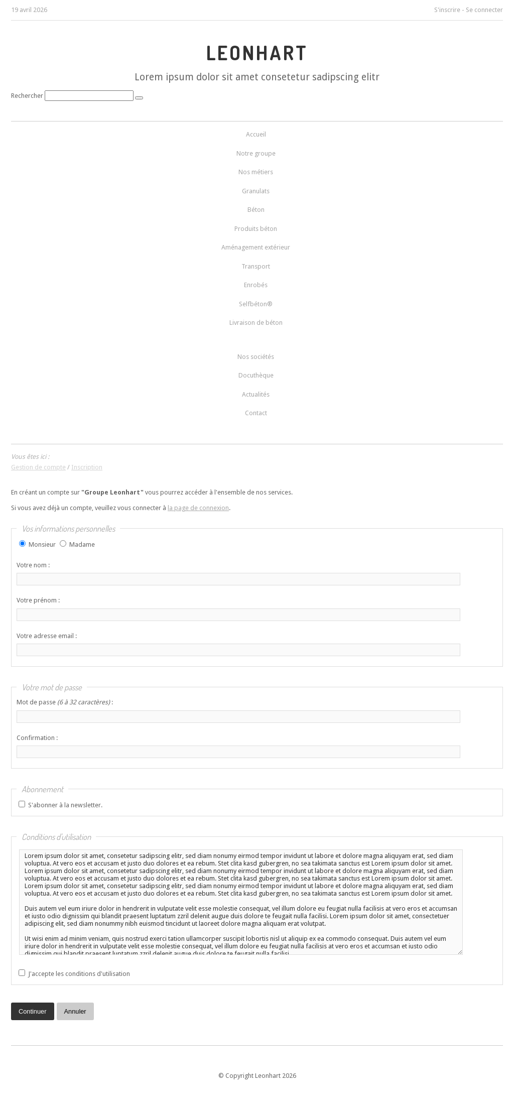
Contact (256, 413)
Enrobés (256, 285)
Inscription (86, 467)
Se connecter (484, 10)
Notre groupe (256, 153)
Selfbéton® (256, 304)
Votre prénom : (38, 600)
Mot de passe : (65, 702)
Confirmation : (37, 738)
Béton (256, 209)
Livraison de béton (256, 322)
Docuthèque (256, 375)
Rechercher (27, 95)
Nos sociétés (255, 356)
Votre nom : (33, 565)
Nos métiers (255, 172)
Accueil (256, 134)
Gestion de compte (38, 467)
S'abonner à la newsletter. (65, 805)
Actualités (256, 394)
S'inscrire (447, 10)
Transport (255, 266)
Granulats (256, 191)
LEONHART (257, 53)
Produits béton (255, 228)
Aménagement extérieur (255, 247)
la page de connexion (198, 508)
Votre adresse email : (47, 636)
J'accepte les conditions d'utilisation (79, 973)
